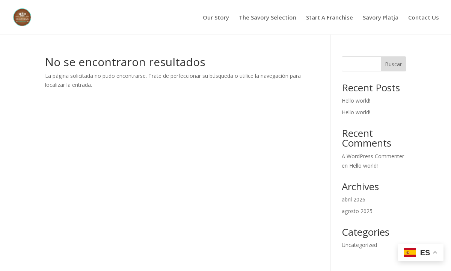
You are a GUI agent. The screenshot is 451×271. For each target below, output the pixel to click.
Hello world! (356, 100)
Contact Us (423, 18)
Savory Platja (380, 18)
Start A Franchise (329, 18)
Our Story (216, 18)
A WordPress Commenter (373, 156)
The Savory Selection (267, 18)
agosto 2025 (357, 211)
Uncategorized (359, 244)
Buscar (393, 64)
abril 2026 (353, 199)
